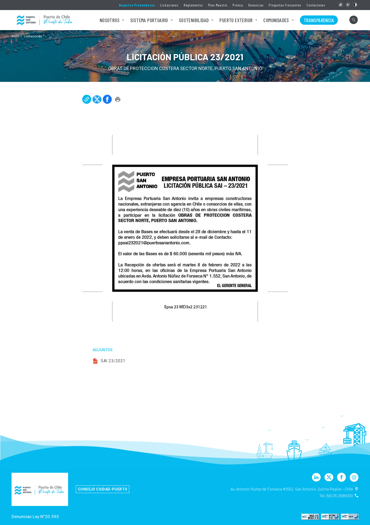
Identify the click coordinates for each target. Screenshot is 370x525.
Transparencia (319, 20)
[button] (340, 4)
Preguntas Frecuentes (285, 5)
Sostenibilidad (194, 20)
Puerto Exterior (236, 20)
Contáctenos (316, 5)
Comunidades (276, 20)
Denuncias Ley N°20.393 (35, 516)
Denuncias (256, 5)
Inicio (16, 36)
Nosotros (109, 20)
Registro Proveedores (137, 5)
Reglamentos (193, 5)
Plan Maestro (218, 5)
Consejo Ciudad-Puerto (102, 489)
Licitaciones (169, 5)
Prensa (238, 5)
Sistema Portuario (149, 20)
